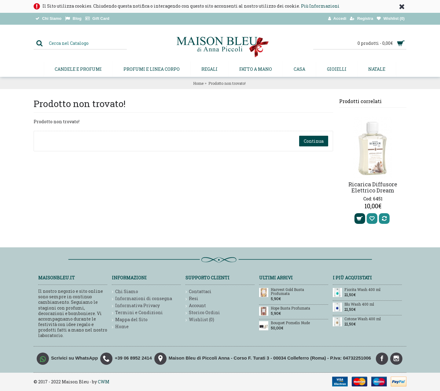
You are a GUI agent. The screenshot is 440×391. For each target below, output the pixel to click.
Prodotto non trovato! (227, 83)
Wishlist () (199, 320)
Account (195, 306)
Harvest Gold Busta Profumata (287, 292)
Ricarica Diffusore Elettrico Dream (372, 187)
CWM (103, 382)
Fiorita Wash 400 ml (362, 290)
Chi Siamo (125, 292)
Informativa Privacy (136, 306)
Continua (314, 141)
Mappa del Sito (130, 320)
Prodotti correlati (360, 101)
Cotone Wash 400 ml (362, 319)
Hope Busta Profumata (290, 308)
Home (198, 83)
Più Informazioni (320, 6)
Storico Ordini (202, 313)
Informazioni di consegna (142, 299)
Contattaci (198, 292)
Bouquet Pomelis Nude (290, 323)
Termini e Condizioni (137, 313)
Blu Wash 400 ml (359, 304)
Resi (191, 299)
